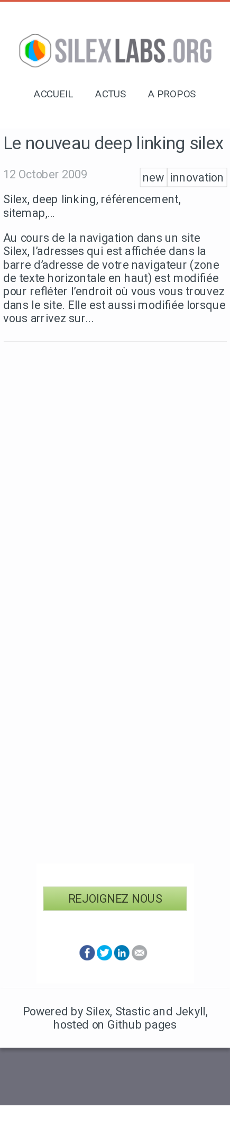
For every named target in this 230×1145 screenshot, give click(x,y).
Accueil (53, 94)
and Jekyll (179, 1011)
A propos (172, 94)
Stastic (132, 1011)
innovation (197, 177)
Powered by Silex (67, 1011)
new (153, 177)
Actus (110, 94)
